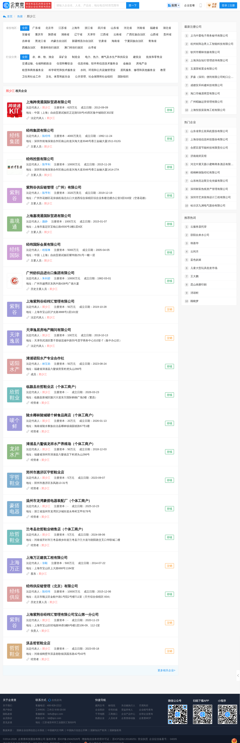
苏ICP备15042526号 (69, 739)
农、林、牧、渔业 (43, 56)
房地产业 (141, 63)
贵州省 (167, 34)
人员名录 (113, 718)
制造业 (76, 56)
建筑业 (137, 56)
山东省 (115, 27)
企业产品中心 (128, 714)
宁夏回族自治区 (134, 40)
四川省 (102, 27)
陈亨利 (46, 164)
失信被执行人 (128, 705)
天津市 (91, 34)
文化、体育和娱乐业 (58, 76)
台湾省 (92, 47)
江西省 (104, 34)
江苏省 (63, 27)
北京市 (50, 27)
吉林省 (26, 40)
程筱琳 (46, 249)
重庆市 (39, 34)
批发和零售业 (154, 56)
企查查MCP (145, 718)
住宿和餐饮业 (65, 63)
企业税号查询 (146, 709)
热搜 (20, 16)
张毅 (45, 563)
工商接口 (113, 714)
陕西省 (52, 34)
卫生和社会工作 (31, 76)
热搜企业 (99, 718)
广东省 (36, 27)
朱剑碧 (46, 278)
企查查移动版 (128, 718)
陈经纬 (46, 135)
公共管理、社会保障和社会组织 (94, 76)
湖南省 (65, 34)
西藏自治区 (29, 47)
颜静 (45, 221)
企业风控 (99, 709)
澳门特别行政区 (73, 47)
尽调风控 (143, 705)
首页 (7, 16)
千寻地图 (99, 714)
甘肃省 (102, 40)
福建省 (154, 27)
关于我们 (7, 705)
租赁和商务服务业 (33, 70)
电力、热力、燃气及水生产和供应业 (106, 56)
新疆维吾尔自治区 (83, 40)
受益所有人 (127, 709)
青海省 (152, 40)
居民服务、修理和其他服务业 (137, 70)
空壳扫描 (113, 709)
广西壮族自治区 (136, 34)
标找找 (111, 705)
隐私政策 (7, 714)
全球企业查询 (146, 714)
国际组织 (123, 76)
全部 (24, 27)
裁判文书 (99, 705)
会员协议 (7, 718)
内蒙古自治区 (59, 40)
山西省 (154, 34)
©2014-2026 (10, 739)
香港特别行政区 (50, 47)
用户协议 (7, 709)
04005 (173, 739)
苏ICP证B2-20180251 (124, 739)
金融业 (127, 63)
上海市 (76, 27)
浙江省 (89, 27)
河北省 (128, 27)
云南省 (117, 34)
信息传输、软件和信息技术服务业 (98, 63)
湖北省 (167, 27)
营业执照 (142, 739)
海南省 (116, 40)
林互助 (46, 363)
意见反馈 (7, 722)
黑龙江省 (40, 40)
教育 (163, 70)
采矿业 (63, 56)
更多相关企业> (166, 670)
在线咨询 (55, 700)
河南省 (141, 27)
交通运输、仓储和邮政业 (37, 63)
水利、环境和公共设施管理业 (97, 70)
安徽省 (26, 34)
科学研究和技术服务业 (62, 70)
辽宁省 (78, 34)
